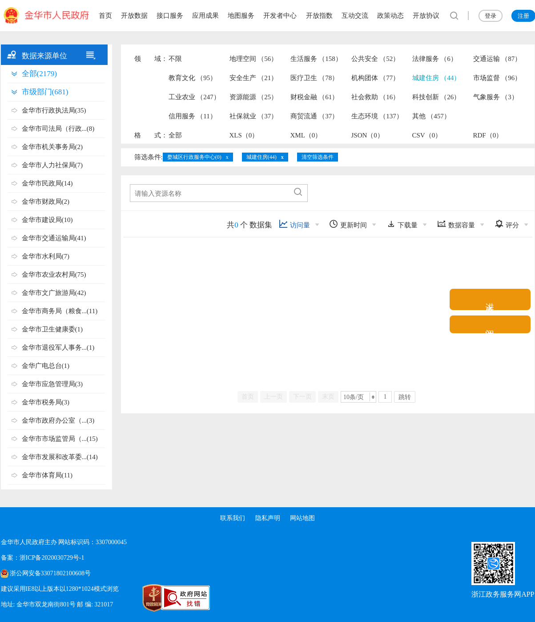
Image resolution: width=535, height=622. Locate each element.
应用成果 (205, 15)
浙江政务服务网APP (502, 594)
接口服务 (170, 15)
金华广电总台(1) (46, 365)
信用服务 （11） (193, 116)
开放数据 (134, 15)
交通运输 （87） (497, 58)
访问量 (294, 224)
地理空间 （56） (253, 58)
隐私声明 (267, 518)
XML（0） (306, 135)
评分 (507, 224)
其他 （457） (431, 116)
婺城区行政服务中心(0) (194, 157)
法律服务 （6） (434, 58)
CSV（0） (427, 135)
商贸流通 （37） (314, 116)
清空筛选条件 (318, 157)
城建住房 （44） (436, 77)
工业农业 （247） (194, 97)
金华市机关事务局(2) (52, 146)
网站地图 (302, 518)
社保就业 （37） (253, 116)
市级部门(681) (45, 92)
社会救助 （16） (375, 97)
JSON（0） (367, 135)
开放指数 (319, 15)
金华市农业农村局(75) (54, 274)
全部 (175, 135)
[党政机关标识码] (134, 598)
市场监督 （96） (497, 77)
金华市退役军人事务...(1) (58, 347)
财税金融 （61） (314, 97)
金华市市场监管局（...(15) (60, 438)
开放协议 (426, 15)
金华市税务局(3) (46, 402)
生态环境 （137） (377, 116)
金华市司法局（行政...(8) (58, 128)
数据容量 (456, 224)
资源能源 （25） (253, 97)
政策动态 (390, 15)
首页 (105, 15)
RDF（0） (488, 135)
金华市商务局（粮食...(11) (60, 311)
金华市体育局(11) (47, 475)
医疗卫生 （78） (314, 77)
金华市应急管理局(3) (52, 384)
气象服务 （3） (495, 97)
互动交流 (355, 15)
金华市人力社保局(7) (52, 165)
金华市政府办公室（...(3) (58, 420)
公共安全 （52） (375, 58)
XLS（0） (244, 135)
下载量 (402, 224)
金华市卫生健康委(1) (52, 329)
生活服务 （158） (316, 58)
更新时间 (348, 224)
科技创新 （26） (436, 97)
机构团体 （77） (375, 77)
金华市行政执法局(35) (54, 110)
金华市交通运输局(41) (54, 238)
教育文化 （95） (193, 77)
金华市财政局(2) (46, 201)
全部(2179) (39, 73)
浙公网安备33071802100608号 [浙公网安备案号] (50, 573)
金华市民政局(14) (47, 183)
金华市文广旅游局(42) (54, 292)
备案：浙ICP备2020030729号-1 (42, 557)
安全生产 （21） (253, 77)
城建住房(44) (261, 157)
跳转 (404, 397)
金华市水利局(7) (46, 256)
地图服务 (241, 15)
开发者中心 (280, 15)
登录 (490, 15)
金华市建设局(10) (47, 219)
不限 (175, 58)
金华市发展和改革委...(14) (60, 456)
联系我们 (232, 518)
